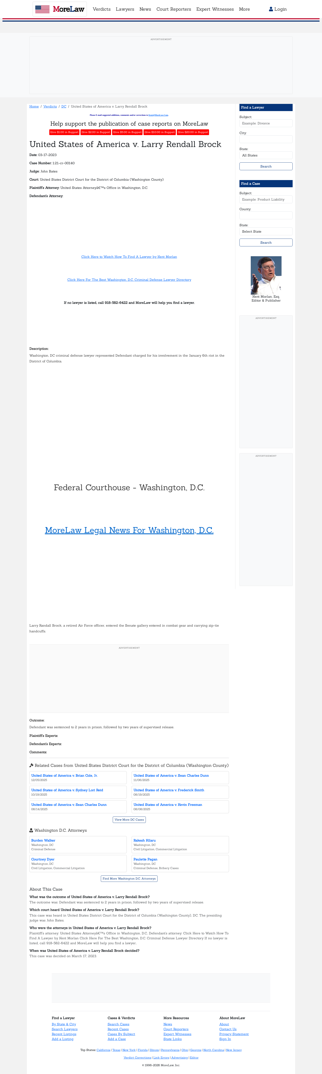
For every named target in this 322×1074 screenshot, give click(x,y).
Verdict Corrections (137, 1057)
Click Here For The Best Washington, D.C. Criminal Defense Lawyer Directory (129, 280)
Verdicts (50, 106)
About (224, 1024)
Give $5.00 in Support (127, 132)
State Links (172, 1039)
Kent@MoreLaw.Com (158, 115)
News (167, 1024)
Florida (143, 1050)
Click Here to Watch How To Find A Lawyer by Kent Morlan (129, 257)
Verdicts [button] (102, 9)
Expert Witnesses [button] (215, 9)
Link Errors (161, 1057)
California (103, 1050)
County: (245, 209)
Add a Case (117, 1039)
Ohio (185, 1050)
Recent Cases (118, 1029)
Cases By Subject (121, 1034)
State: (243, 149)
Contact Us (228, 1029)
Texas (116, 1050)
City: (243, 133)
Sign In (225, 1039)
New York (129, 1050)
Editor (194, 1057)
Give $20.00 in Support (193, 132)
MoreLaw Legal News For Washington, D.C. (129, 530)
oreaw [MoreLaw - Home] (59, 9)
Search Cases (118, 1024)
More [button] (244, 9)
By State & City (64, 1024)
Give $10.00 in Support (160, 132)
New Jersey (234, 1050)
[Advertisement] (161, 71)
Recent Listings (64, 1034)
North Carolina (213, 1050)
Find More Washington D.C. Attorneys (129, 878)
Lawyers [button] (125, 9)
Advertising (179, 1057)
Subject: (245, 117)
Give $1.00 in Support (64, 132)
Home (34, 106)
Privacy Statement (234, 1034)
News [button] (145, 9)
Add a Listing (63, 1039)
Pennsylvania (170, 1050)
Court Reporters (176, 1029)
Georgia (195, 1050)
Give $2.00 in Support (96, 132)
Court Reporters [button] (173, 9)
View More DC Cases (129, 819)
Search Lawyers (65, 1029)
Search (266, 166)
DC (63, 106)
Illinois (154, 1050)
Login (278, 9)
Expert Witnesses (177, 1034)
